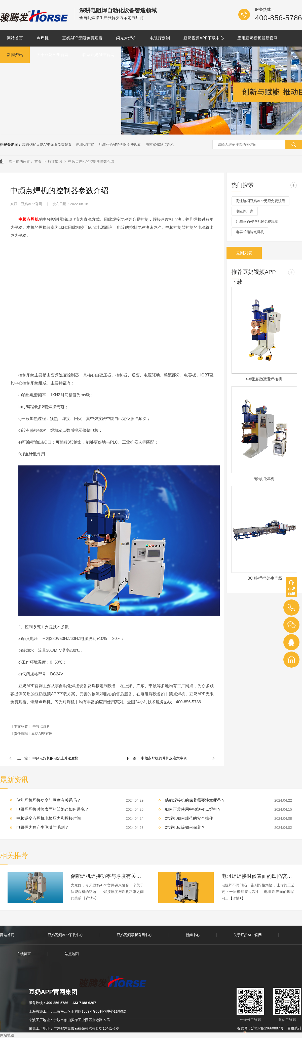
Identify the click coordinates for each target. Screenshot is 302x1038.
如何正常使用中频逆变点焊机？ (193, 809)
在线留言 (24, 954)
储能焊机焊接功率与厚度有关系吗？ (107, 876)
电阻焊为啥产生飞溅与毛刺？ (42, 827)
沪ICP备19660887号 (267, 1028)
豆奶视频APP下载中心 (203, 38)
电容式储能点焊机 (160, 145)
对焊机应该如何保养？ (185, 827)
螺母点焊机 (264, 479)
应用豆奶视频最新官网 (257, 38)
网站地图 (7, 1035)
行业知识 (55, 161)
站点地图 (72, 954)
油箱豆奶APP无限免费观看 (120, 145)
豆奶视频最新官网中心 (134, 935)
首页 (38, 161)
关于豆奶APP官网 (52, 55)
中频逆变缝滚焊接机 (264, 379)
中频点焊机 (41, 726)
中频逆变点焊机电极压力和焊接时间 (48, 818)
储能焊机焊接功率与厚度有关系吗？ (48, 800)
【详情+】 (90, 898)
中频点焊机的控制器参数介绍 (91, 161)
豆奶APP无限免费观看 (82, 38)
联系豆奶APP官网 (98, 55)
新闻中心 (193, 935)
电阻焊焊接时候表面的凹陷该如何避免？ (52, 809)
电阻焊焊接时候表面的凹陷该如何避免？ (257, 876)
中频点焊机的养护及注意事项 (164, 758)
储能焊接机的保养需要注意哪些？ (195, 800)
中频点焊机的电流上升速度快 (55, 758)
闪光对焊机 (126, 38)
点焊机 (42, 38)
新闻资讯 (15, 55)
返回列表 (244, 253)
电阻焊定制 (160, 38)
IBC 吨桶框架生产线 (264, 578)
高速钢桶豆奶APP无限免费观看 (46, 145)
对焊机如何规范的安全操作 (189, 818)
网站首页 (15, 38)
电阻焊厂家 (85, 145)
